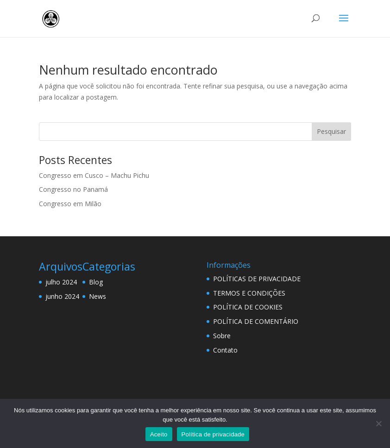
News (97, 296)
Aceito (159, 434)
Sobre (222, 335)
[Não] (378, 423)
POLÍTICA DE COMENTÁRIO (255, 321)
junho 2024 (62, 296)
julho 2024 (61, 282)
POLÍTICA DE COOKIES (248, 307)
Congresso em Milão (70, 203)
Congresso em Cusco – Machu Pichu (94, 175)
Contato (225, 350)
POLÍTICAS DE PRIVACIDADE (257, 278)
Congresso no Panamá (73, 189)
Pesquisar (331, 131)
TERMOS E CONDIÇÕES (249, 293)
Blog (96, 282)
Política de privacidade (213, 434)
